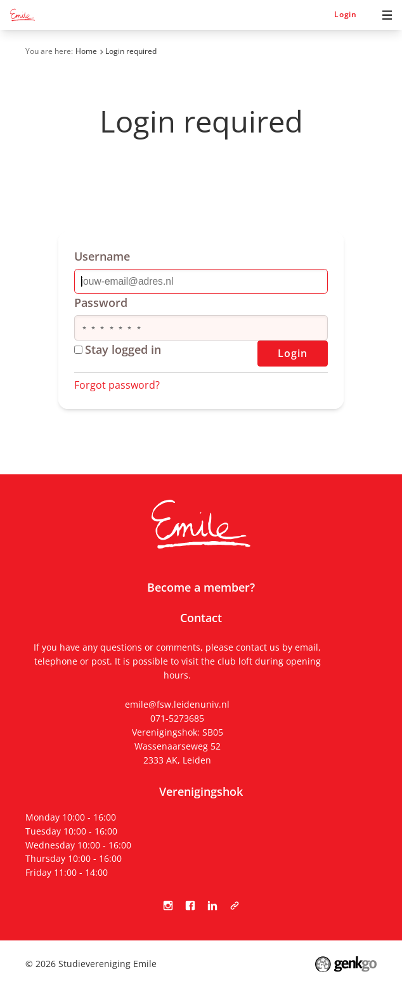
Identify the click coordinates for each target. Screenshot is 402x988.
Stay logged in (117, 349)
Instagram (168, 905)
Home (86, 51)
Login (345, 14)
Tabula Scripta (234, 905)
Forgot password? (117, 385)
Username (102, 256)
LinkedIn (212, 905)
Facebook (190, 905)
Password (100, 302)
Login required (131, 51)
